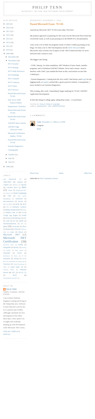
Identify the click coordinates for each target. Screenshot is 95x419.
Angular (6, 185)
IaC (25, 218)
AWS (24, 187)
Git (23, 212)
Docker (20, 201)
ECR (17, 204)
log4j (84, 79)
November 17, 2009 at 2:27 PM (53, 122)
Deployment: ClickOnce (17, 106)
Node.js (24, 247)
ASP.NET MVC (12, 188)
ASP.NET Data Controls (17, 123)
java (5, 226)
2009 (8, 53)
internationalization (9, 224)
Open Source (19, 250)
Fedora (24, 210)
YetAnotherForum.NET (10, 278)
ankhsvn (15, 185)
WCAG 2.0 (22, 272)
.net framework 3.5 (12, 179)
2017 (8, 31)
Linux (12, 232)
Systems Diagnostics (15, 146)
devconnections (8, 201)
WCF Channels (13, 79)
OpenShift (6, 253)
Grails (24, 215)
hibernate (18, 218)
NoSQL (8, 250)
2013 (8, 39)
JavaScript (15, 226)
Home (61, 173)
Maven (21, 232)
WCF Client (12, 86)
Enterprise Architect (19, 207)
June (10, 162)
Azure (10, 190)
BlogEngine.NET (21, 190)
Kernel (8, 229)
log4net (46, 82)
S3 (22, 256)
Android (20, 182)
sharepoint (6, 259)
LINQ (16, 229)
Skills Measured (74, 48)
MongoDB (6, 247)
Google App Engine (10, 215)
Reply (39, 129)
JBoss (24, 226)
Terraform (6, 264)
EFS (7, 207)
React (15, 256)
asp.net (23, 185)
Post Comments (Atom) (49, 178)
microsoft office (8, 245)
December (12, 57)
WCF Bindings (13, 75)
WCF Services (13, 90)
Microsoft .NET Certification (51, 106)
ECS (24, 204)
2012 (8, 42)
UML (5, 267)
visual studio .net (16, 267)
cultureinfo (19, 199)
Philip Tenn (47, 7)
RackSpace (6, 256)
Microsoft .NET (11, 234)
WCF (15, 275)
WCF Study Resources (16, 71)
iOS (22, 223)
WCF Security (13, 64)
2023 (8, 24)
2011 (8, 46)
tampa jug (21, 261)
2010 (8, 50)
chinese (8, 193)
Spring (16, 259)
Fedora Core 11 (12, 212)
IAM (7, 221)
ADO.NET (7, 182)
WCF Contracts (13, 82)
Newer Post (34, 173)
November (12, 60)
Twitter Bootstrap (18, 264)
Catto (39, 122)
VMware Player (8, 269)
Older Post (88, 173)
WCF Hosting (13, 67)
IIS (14, 221)
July (10, 158)
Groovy (9, 218)
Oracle (19, 253)
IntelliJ (21, 221)
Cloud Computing (19, 193)
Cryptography (13, 150)
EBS (4, 204)
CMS (9, 196)
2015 (8, 35)
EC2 (10, 204)
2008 (8, 166)
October (11, 154)
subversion (12, 261)
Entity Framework (12, 210)
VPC (13, 272)
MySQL (16, 247)
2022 (8, 28)
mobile (20, 245)
